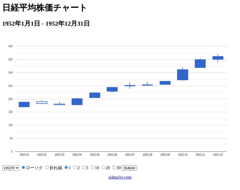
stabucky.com (119, 177)
